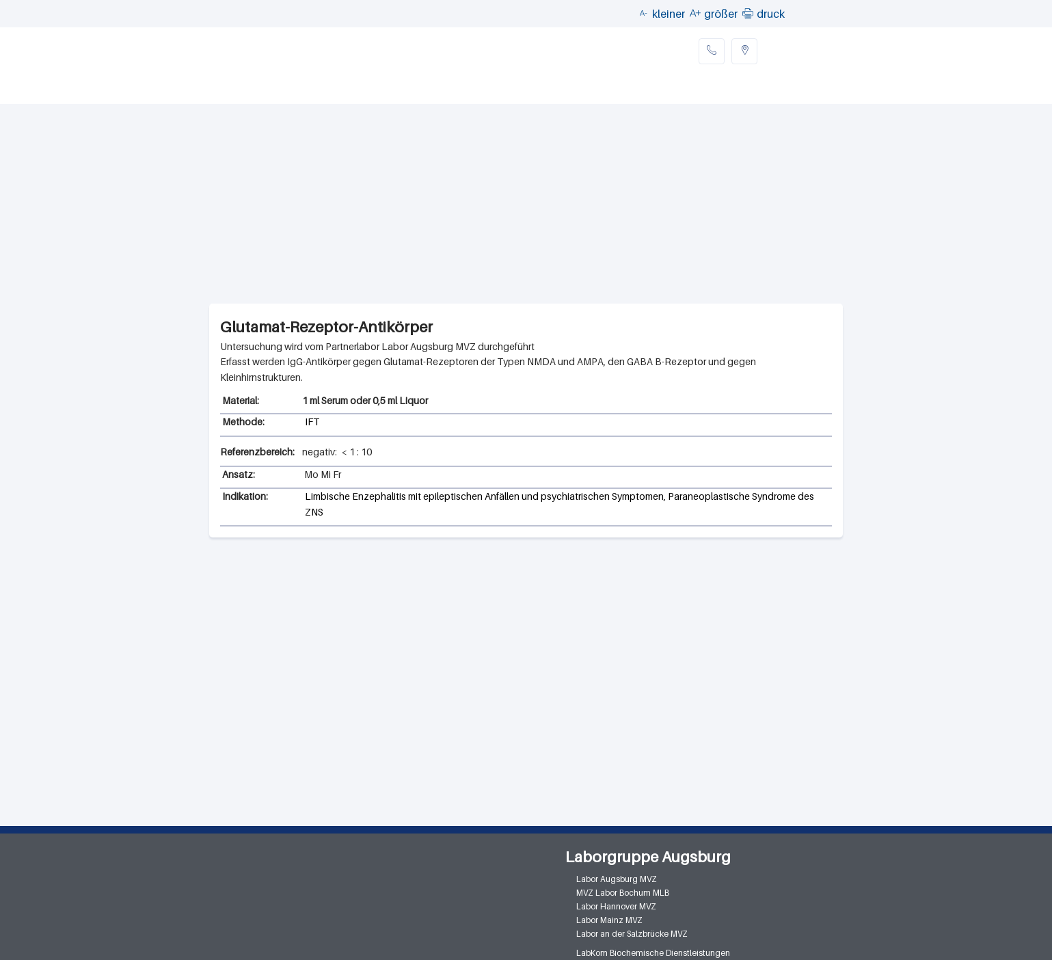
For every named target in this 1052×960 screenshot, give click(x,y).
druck (771, 14)
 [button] (747, 13)
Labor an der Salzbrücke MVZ (632, 934)
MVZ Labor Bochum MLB (622, 893)
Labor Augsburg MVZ (616, 879)
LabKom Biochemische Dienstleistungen (653, 953)
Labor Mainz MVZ (609, 920)
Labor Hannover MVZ (616, 906)
